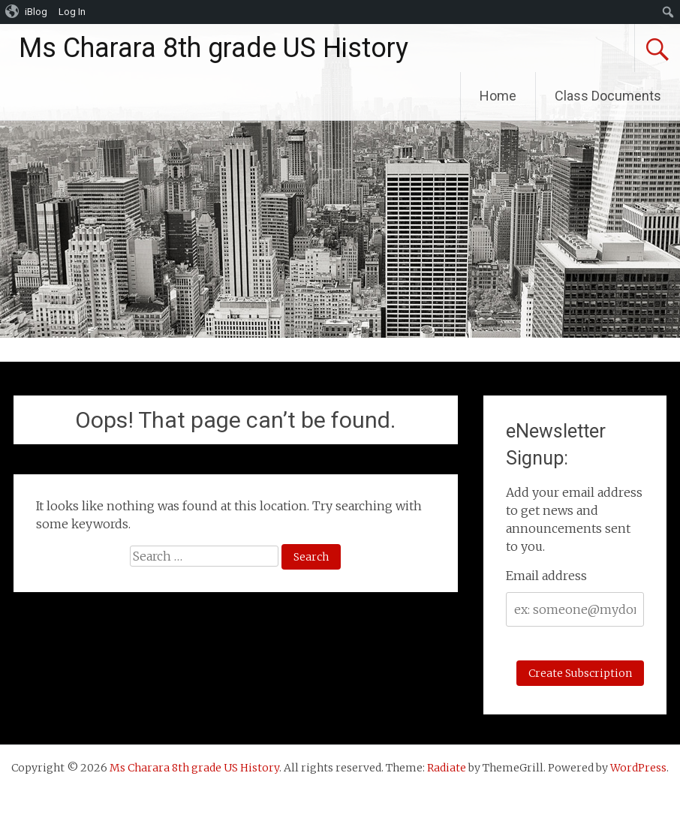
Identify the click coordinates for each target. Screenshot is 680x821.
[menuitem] (26, 12)
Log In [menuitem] (72, 11)
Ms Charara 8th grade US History (213, 48)
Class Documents (608, 96)
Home (498, 96)
